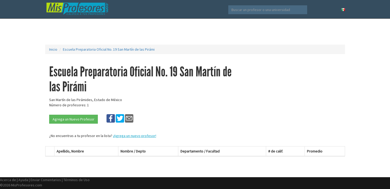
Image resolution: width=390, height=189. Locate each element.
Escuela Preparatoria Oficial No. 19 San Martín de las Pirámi (109, 49)
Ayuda (23, 179)
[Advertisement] (195, 31)
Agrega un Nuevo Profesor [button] (73, 119)
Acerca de (8, 179)
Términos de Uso (76, 179)
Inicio (53, 49)
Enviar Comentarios (46, 179)
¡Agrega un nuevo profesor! (134, 135)
